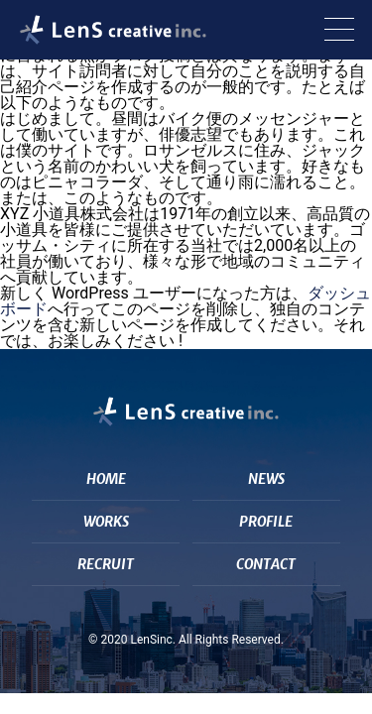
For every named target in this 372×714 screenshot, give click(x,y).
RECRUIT (105, 564)
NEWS (266, 479)
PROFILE (266, 522)
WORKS (106, 522)
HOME (106, 479)
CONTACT (266, 564)
